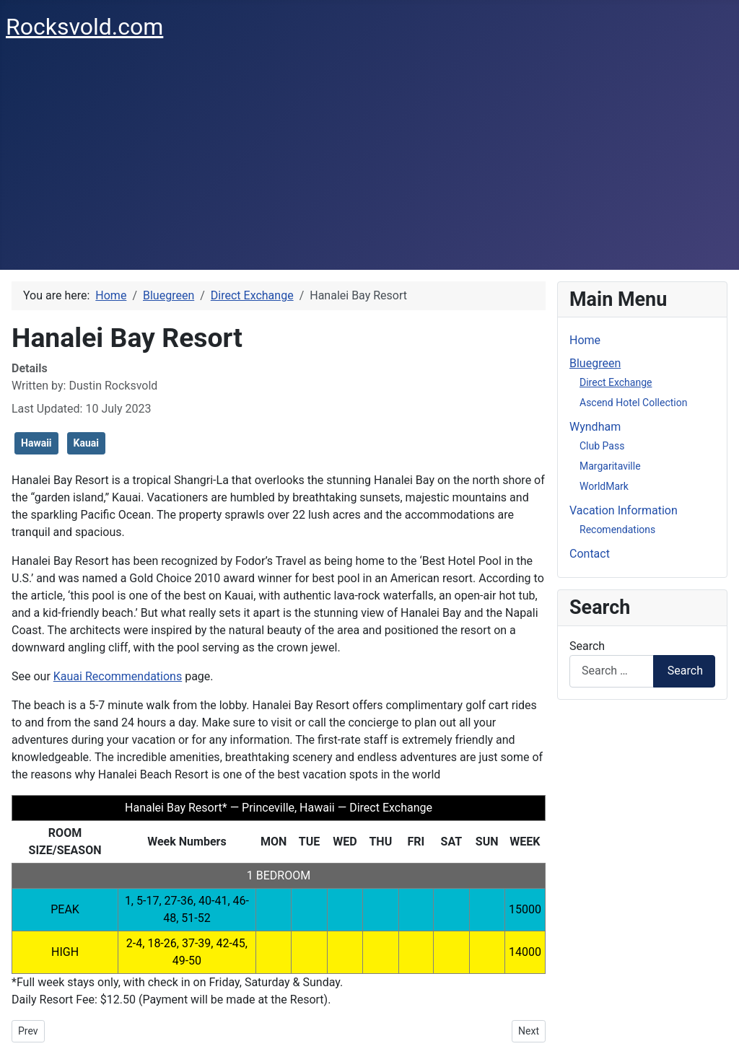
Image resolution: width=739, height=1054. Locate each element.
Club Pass (602, 446)
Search (587, 646)
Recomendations (617, 529)
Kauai (86, 443)
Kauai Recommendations (117, 676)
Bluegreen (595, 363)
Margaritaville (610, 466)
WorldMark (604, 486)
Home (584, 340)
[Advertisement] (369, 162)
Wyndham (595, 427)
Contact (589, 554)
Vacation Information (623, 510)
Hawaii (36, 443)
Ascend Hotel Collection (633, 402)
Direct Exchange (616, 382)
